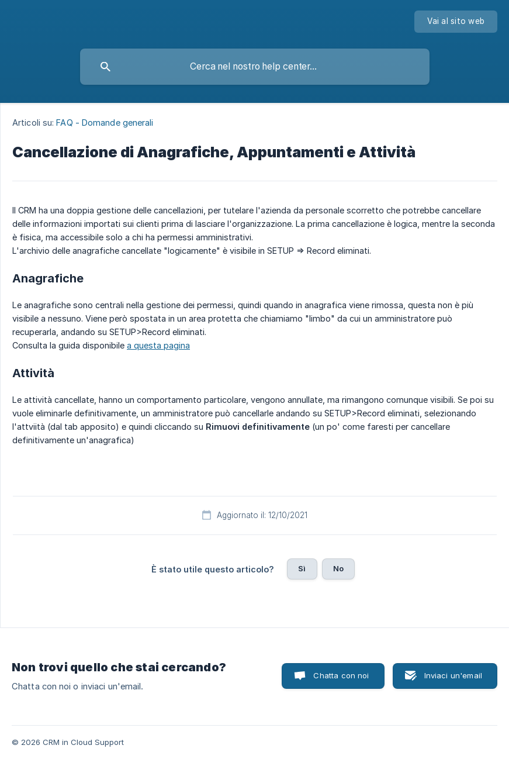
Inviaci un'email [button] (453, 675)
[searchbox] (255, 67)
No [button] (338, 568)
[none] (455, 22)
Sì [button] (302, 568)
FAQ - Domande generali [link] (104, 122)
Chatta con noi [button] (341, 675)
